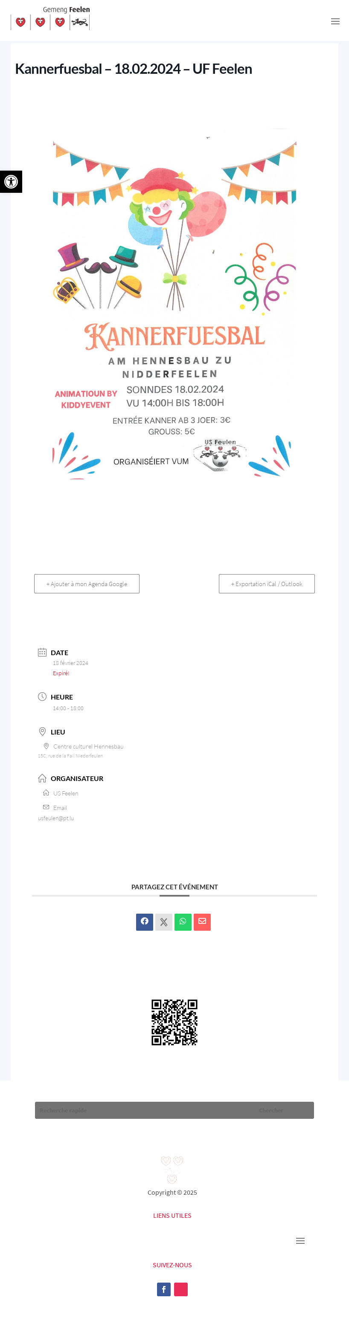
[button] (11, 182)
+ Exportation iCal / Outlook (266, 584)
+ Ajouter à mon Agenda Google (87, 584)
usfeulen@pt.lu (56, 818)
